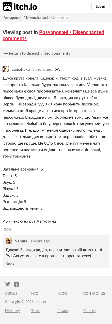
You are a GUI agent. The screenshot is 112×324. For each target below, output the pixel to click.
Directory (12, 310)
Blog (62, 293)
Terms (35, 310)
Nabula (20, 240)
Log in (100, 6)
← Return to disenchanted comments (37, 53)
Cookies (89, 310)
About (11, 293)
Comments (59, 17)
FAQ (34, 293)
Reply (7, 229)
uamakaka (20, 69)
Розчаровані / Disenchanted (25, 17)
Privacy (63, 310)
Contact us (94, 293)
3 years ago (42, 69)
